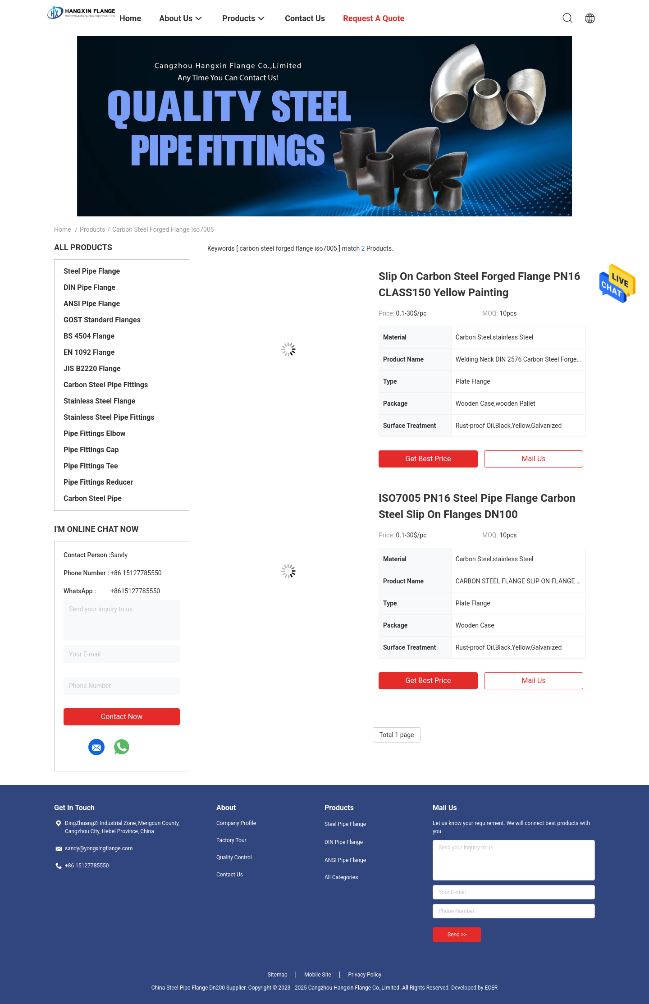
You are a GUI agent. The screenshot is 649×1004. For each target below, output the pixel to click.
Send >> (457, 934)
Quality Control (234, 857)
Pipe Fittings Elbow (95, 433)
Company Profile (236, 823)
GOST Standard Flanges (102, 320)
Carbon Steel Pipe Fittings (106, 385)
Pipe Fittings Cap (91, 449)
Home (62, 229)
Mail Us (533, 458)
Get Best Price (428, 458)
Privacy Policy (364, 975)
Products (92, 229)
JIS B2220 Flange (92, 368)
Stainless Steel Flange (99, 401)
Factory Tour (231, 840)
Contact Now (121, 716)
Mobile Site (317, 975)
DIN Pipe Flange (89, 287)
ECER (491, 988)
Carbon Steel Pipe (93, 498)
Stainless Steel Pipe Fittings (109, 417)
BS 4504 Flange (89, 336)
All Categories (341, 877)
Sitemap (278, 975)
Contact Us (229, 874)
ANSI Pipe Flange (92, 303)
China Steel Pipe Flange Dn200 (188, 988)
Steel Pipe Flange (92, 271)
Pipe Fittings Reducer (98, 482)
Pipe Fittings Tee (91, 466)
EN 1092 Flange (89, 352)
